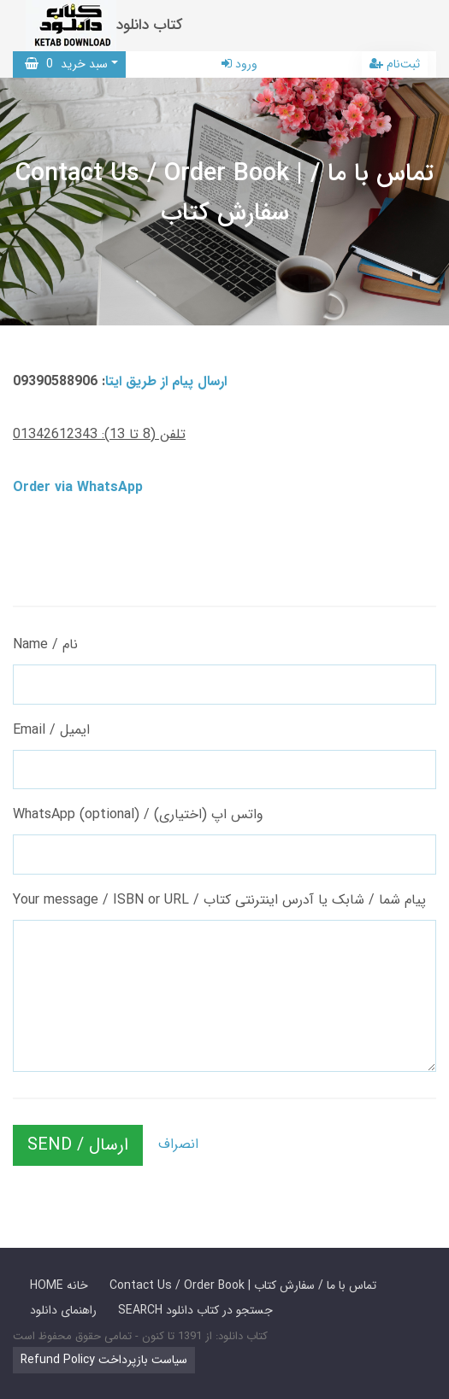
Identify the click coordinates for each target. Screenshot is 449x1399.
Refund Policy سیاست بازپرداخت (104, 1359)
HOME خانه (59, 1285)
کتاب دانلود (149, 25)
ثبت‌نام (394, 64)
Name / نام (45, 644)
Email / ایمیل (51, 729)
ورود (239, 64)
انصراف (178, 1144)
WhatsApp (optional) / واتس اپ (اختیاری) (138, 814)
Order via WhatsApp (78, 487)
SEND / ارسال (77, 1145)
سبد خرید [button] (66, 64)
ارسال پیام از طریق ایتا (166, 381)
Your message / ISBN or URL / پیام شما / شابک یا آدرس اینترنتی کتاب (219, 899)
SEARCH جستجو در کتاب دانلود (195, 1310)
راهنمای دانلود (63, 1310)
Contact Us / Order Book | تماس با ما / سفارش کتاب (242, 1285)
